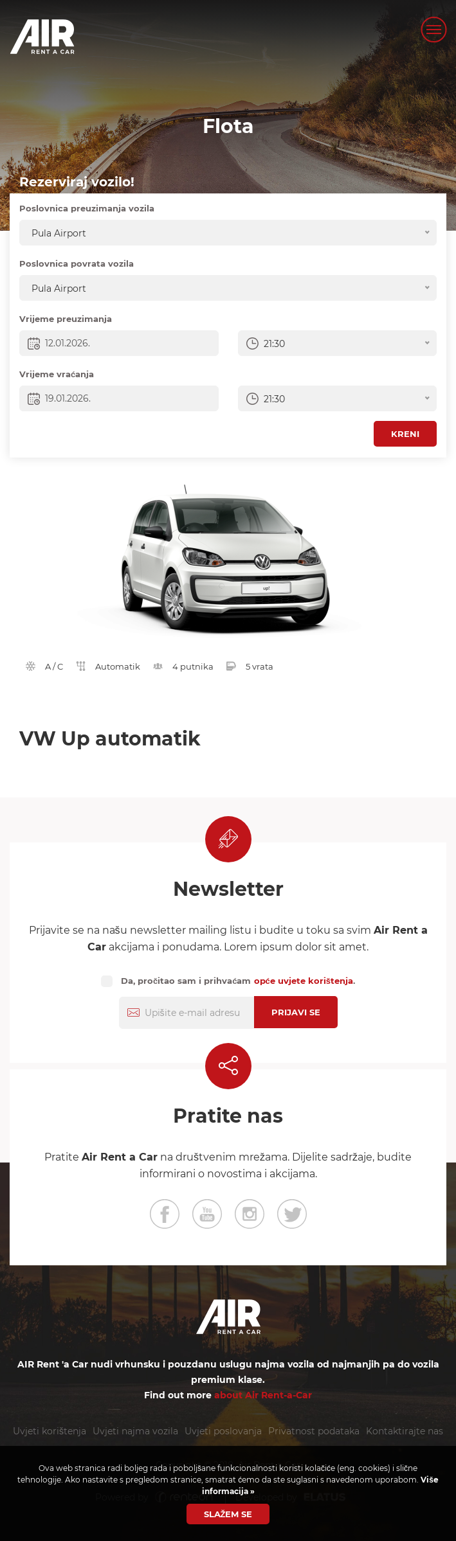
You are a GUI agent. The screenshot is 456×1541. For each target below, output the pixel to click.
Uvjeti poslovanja (223, 1431)
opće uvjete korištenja (303, 980)
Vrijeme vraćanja (56, 374)
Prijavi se (295, 1012)
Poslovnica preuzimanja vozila (86, 208)
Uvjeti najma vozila (135, 1431)
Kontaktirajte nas (404, 1431)
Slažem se (228, 1514)
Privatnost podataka (314, 1431)
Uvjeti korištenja (49, 1431)
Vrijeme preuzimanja (65, 319)
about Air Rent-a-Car (263, 1395)
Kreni (405, 434)
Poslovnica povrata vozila (76, 263)
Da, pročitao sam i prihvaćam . (238, 980)
